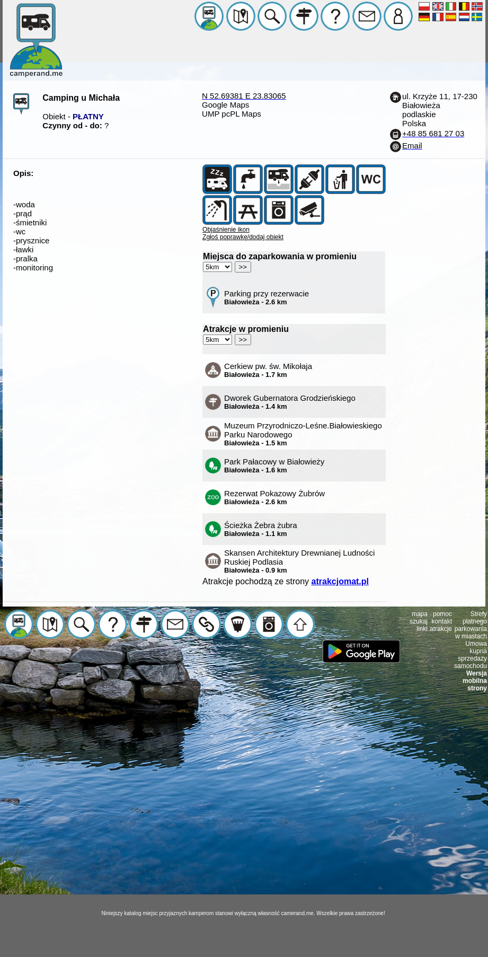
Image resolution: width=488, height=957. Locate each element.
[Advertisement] (242, 806)
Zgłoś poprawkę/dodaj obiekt (242, 237)
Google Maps (225, 104)
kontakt (441, 621)
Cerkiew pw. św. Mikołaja (268, 370)
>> (243, 267)
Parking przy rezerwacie (266, 297)
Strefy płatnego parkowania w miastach (471, 625)
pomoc (442, 614)
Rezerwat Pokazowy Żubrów (274, 497)
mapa (420, 614)
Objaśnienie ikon (226, 229)
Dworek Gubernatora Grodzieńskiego (290, 401)
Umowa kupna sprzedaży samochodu (470, 655)
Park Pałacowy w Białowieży (274, 465)
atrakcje (441, 629)
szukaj (419, 621)
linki (422, 629)
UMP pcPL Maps (231, 113)
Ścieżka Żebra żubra (260, 529)
